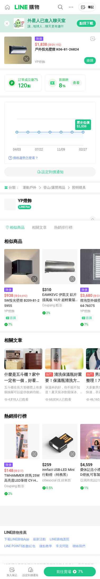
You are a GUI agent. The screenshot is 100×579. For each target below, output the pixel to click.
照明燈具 (79, 187)
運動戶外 (29, 187)
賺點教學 (45, 546)
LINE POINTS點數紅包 (19, 546)
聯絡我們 (79, 546)
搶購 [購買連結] (90, 60)
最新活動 (39, 539)
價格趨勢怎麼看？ (25, 158)
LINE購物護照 (59, 539)
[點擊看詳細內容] (22, 266)
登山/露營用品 (54, 187)
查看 (76, 83)
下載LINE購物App (16, 539)
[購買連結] (70, 571)
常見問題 (62, 546)
